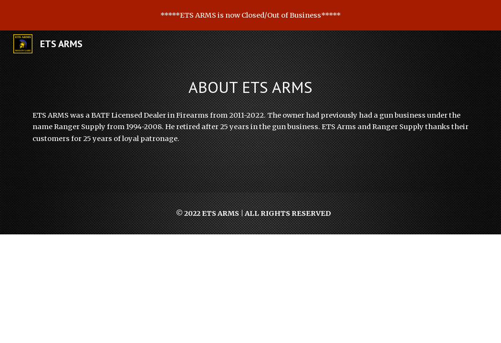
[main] (250, 87)
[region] (250, 15)
